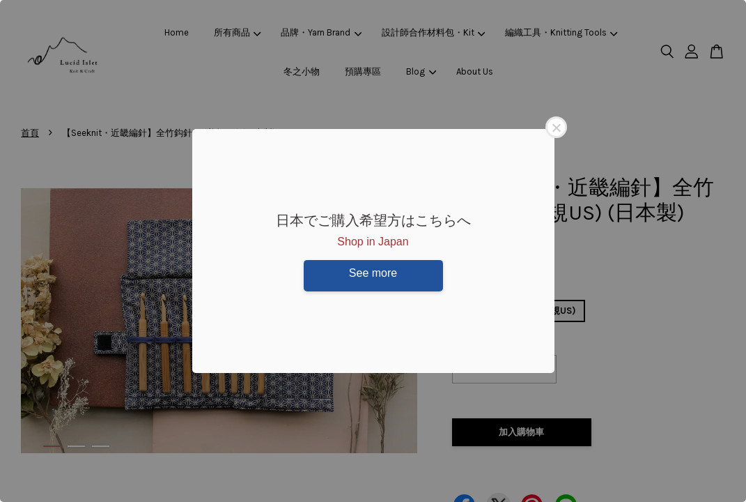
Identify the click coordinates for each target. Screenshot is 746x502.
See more (373, 273)
